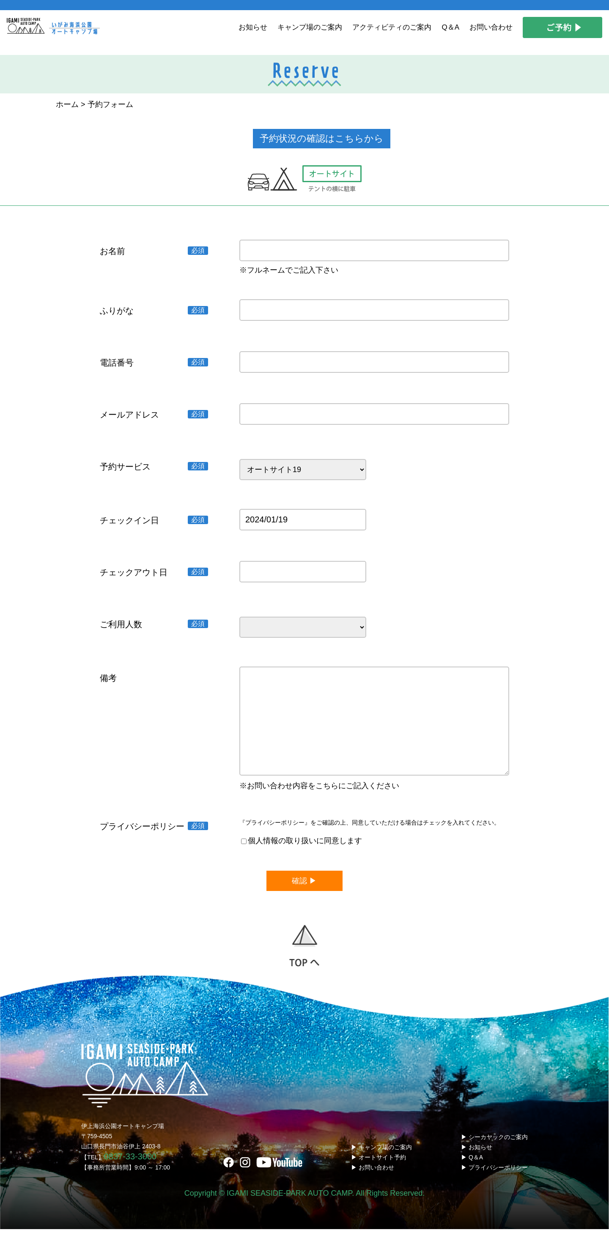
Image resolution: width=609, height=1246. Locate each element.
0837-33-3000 (130, 1173)
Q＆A (450, 27)
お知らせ (253, 27)
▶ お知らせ (476, 1164)
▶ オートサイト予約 (378, 1174)
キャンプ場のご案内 (309, 27)
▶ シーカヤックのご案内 (494, 1153)
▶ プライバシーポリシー (494, 1184)
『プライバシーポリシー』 (274, 839)
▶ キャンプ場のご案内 (381, 1164)
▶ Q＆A (472, 1174)
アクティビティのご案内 (391, 27)
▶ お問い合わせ (372, 1184)
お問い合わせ (491, 27)
